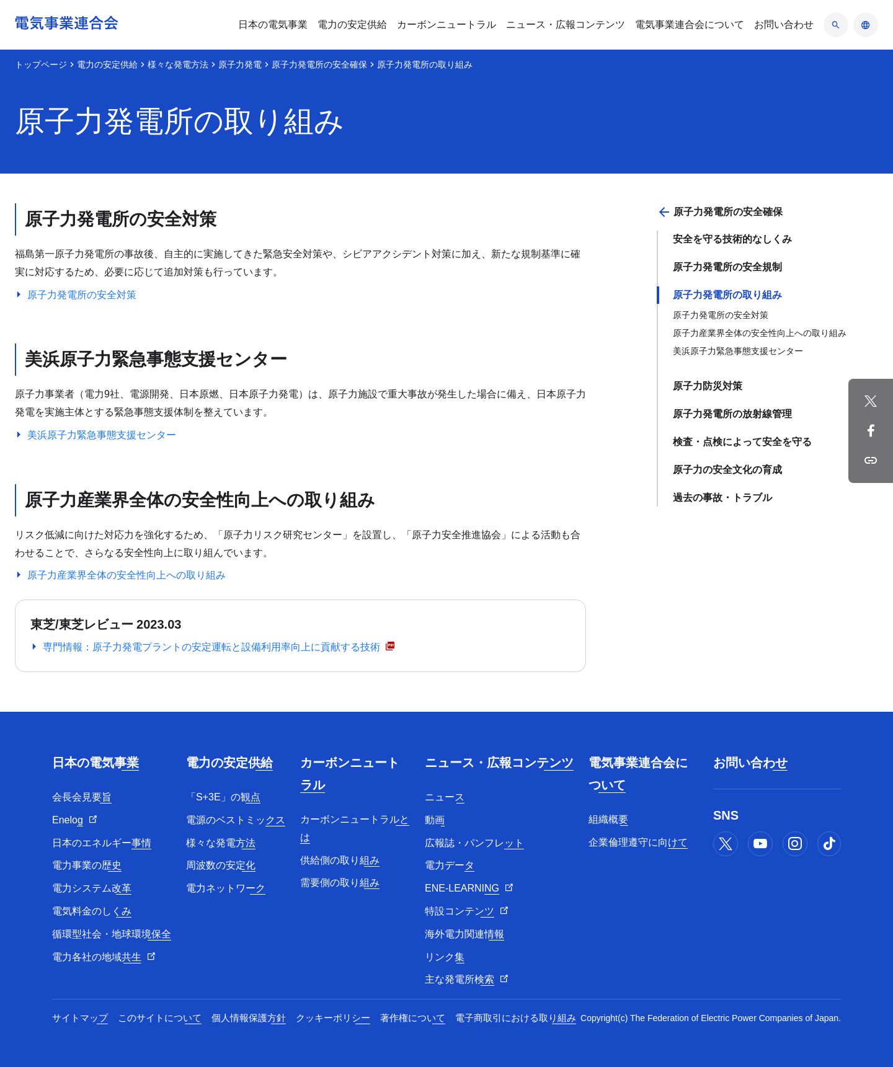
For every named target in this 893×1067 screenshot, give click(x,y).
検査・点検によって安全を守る (742, 441)
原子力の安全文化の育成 (727, 469)
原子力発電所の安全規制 (727, 267)
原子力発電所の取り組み (727, 295)
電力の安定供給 (107, 64)
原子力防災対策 (707, 386)
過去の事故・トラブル (722, 497)
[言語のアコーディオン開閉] (865, 24)
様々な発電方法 (178, 64)
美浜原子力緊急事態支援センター (738, 351)
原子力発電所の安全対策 (720, 315)
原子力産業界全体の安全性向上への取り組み (759, 333)
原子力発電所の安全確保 (319, 64)
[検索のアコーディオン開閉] (836, 24)
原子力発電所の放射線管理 (732, 414)
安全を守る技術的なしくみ (732, 239)
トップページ (41, 64)
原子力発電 (240, 64)
